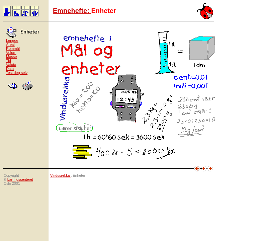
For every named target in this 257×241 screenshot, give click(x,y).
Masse (11, 57)
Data (10, 69)
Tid (8, 61)
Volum (11, 53)
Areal (10, 45)
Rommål (13, 49)
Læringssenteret (20, 179)
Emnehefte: (72, 10)
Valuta (11, 65)
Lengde (12, 40)
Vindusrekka (60, 175)
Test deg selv (16, 73)
